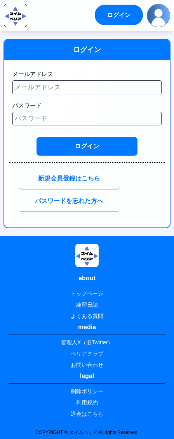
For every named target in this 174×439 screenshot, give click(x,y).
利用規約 (87, 402)
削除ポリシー (87, 391)
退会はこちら (87, 414)
